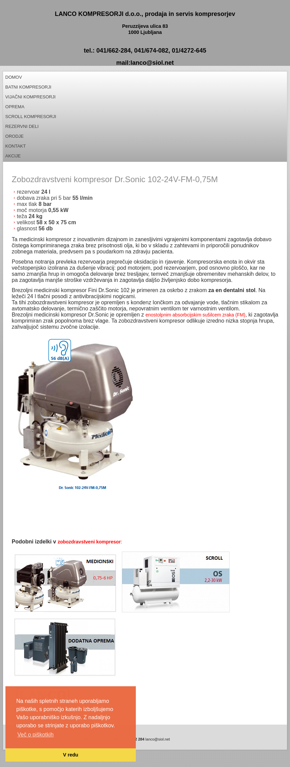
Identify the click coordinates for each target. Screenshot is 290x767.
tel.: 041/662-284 (107, 50)
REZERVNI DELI (22, 126)
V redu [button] (70, 755)
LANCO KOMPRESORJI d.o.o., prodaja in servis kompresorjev (145, 14)
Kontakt (15, 146)
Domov (13, 77)
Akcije (13, 155)
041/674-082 (151, 50)
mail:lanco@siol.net (145, 62)
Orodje (14, 136)
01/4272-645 (189, 50)
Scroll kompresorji (30, 116)
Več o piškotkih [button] (35, 734)
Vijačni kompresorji (30, 96)
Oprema (14, 106)
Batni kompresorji (28, 87)
